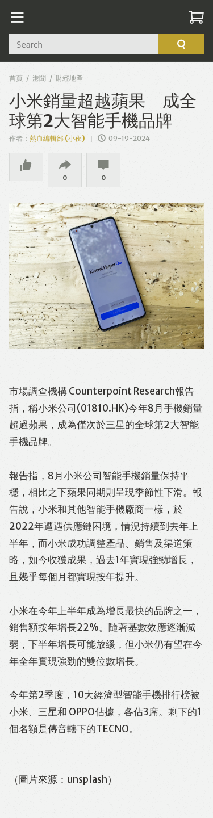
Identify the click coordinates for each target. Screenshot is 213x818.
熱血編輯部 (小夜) (57, 138)
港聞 (39, 78)
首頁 (16, 78)
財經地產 (69, 78)
